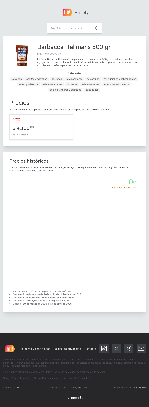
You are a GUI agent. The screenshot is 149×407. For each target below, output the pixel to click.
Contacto (90, 348)
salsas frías (93, 78)
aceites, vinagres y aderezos (65, 89)
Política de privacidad (67, 348)
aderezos (57, 78)
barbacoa (72, 84)
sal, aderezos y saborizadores (120, 78)
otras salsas (92, 89)
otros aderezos (74, 78)
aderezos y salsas (52, 84)
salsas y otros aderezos (116, 84)
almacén (17, 78)
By (74, 398)
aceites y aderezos (36, 78)
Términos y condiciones (35, 348)
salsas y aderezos (28, 84)
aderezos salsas (90, 84)
